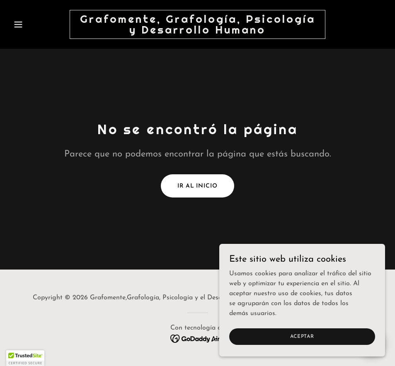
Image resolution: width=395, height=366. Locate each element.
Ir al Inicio (197, 186)
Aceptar (302, 336)
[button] (38, 24)
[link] (198, 32)
